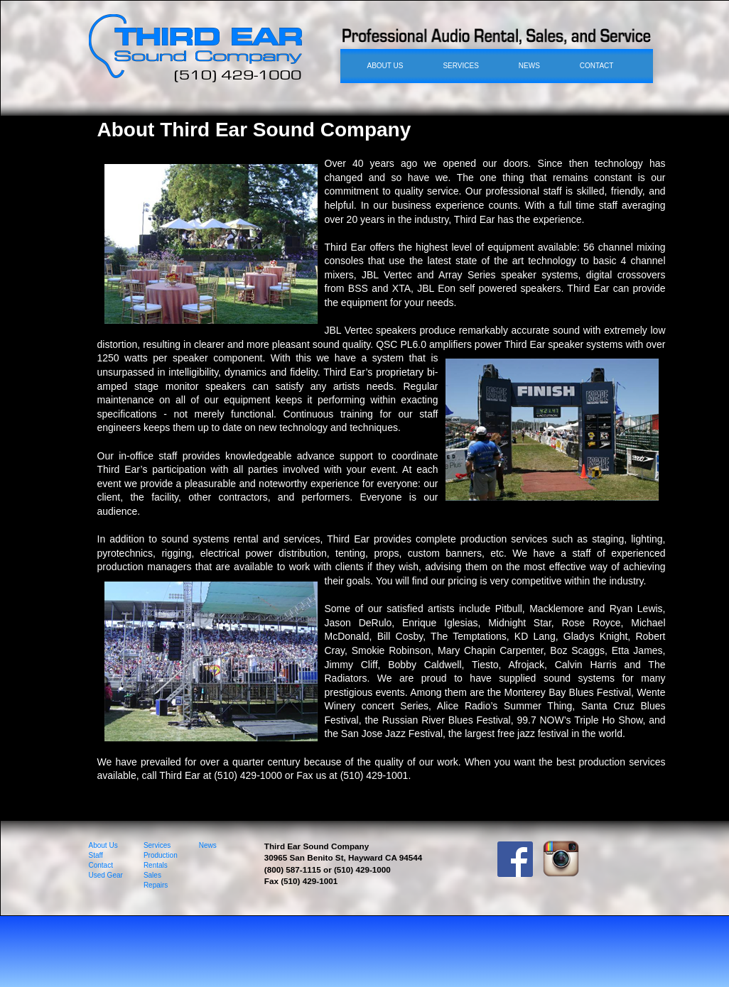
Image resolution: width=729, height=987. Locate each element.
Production (161, 855)
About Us (103, 845)
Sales (152, 875)
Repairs (156, 885)
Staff (96, 855)
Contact (101, 865)
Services (157, 845)
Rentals (156, 865)
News (208, 845)
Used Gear (106, 875)
